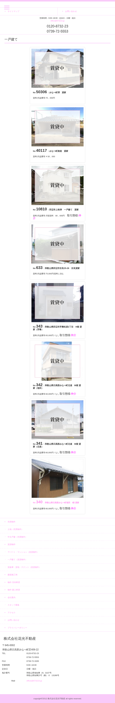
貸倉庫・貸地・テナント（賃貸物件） (24, 567)
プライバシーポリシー (17, 628)
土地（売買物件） (15, 529)
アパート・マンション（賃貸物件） (23, 552)
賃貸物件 (11, 544)
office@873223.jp (57, 21)
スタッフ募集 (13, 605)
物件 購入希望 (14, 590)
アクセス (11, 612)
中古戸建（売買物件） (17, 537)
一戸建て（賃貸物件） (17, 559)
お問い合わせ (13, 620)
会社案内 (11, 597)
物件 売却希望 (14, 582)
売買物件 (11, 522)
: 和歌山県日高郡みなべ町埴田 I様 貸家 (56, 502)
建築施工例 (12, 575)
